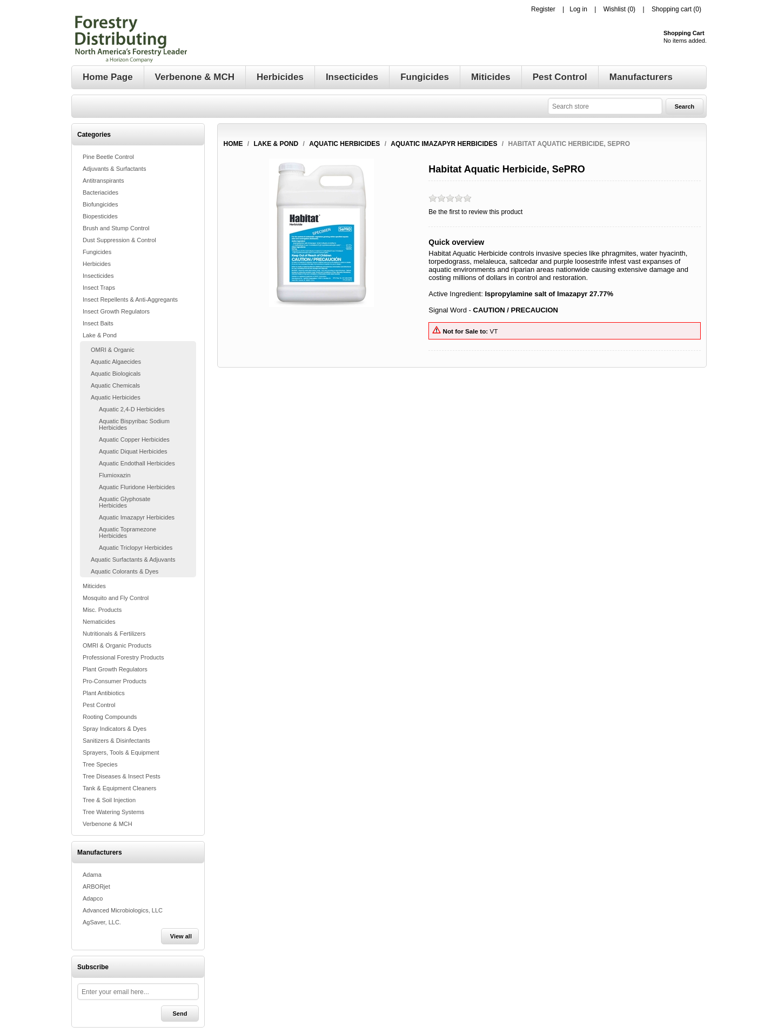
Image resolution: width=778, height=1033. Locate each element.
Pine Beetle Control (108, 157)
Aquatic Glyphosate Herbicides (124, 502)
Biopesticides (100, 216)
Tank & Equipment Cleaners (119, 788)
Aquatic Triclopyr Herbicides (135, 547)
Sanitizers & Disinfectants (116, 740)
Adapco (93, 898)
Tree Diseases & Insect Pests (121, 776)
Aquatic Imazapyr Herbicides (137, 517)
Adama (92, 874)
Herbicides (97, 264)
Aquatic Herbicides (115, 397)
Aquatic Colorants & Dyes (124, 571)
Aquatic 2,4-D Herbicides (132, 409)
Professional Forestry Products (123, 657)
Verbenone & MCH (107, 824)
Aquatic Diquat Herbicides (133, 451)
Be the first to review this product (475, 212)
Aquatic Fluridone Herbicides (137, 487)
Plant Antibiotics (104, 693)
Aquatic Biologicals (115, 373)
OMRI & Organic (113, 349)
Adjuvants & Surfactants (114, 168)
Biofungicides (100, 204)
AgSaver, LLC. (102, 922)
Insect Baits (98, 323)
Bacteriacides (100, 192)
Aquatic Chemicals (115, 385)
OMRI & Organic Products (117, 645)
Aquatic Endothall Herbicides (137, 463)
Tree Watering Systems (113, 812)
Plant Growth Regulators (115, 669)
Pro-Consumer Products (114, 681)
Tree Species (100, 764)
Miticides (94, 586)
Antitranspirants (103, 180)
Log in (578, 9)
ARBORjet (96, 886)
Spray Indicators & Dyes (114, 728)
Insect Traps (99, 287)
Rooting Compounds (110, 717)
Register (543, 9)
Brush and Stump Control (116, 228)
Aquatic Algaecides (116, 361)
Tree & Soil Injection (109, 800)
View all (181, 936)
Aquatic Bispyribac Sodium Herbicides (134, 424)
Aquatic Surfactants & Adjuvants (133, 559)
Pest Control (99, 705)
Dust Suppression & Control (119, 240)
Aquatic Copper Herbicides (134, 439)
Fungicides (97, 252)
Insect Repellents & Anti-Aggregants (130, 299)
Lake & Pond (100, 335)
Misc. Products (102, 610)
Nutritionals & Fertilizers (114, 633)
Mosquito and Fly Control (116, 598)
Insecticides (98, 275)
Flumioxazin (115, 475)
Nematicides (99, 621)
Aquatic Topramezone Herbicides (127, 532)
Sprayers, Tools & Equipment (121, 752)
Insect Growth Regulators (116, 311)
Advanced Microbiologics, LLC (123, 910)
